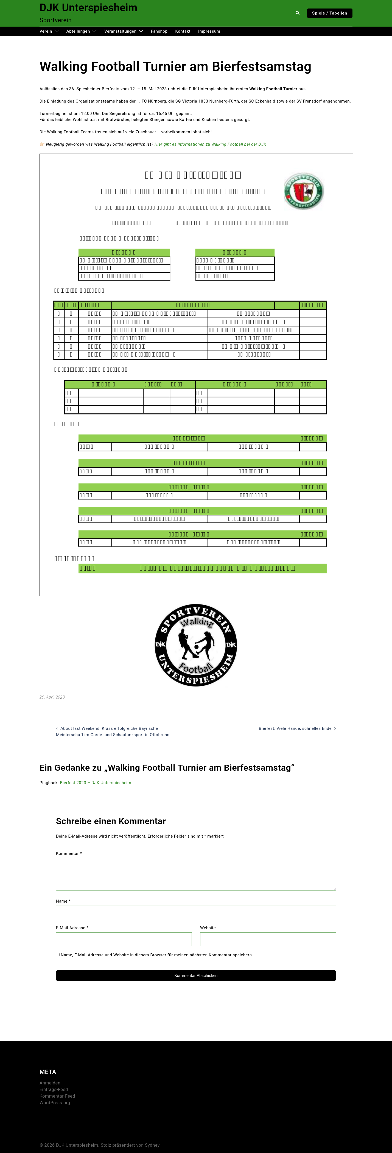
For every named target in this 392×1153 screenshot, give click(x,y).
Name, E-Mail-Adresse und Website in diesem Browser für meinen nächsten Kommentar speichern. (157, 954)
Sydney (152, 1144)
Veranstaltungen (120, 31)
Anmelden (50, 1081)
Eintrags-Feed (54, 1088)
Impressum (209, 31)
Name (63, 900)
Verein (46, 31)
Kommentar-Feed (57, 1095)
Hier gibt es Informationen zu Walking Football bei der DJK (210, 144)
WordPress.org (55, 1101)
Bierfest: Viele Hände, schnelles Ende (295, 728)
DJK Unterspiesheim (89, 8)
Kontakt (183, 31)
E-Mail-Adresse (72, 927)
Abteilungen (78, 31)
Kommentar (69, 853)
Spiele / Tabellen (329, 13)
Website (208, 927)
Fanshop (159, 31)
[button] (298, 13)
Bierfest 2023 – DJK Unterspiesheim (95, 782)
